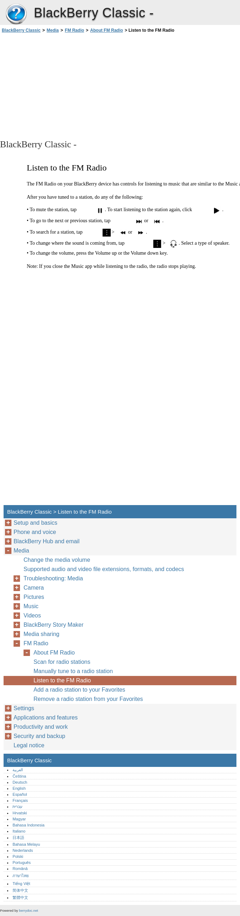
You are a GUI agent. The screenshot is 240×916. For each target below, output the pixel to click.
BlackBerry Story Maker (53, 625)
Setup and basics (35, 523)
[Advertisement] (63, 86)
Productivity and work (41, 727)
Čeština (19, 776)
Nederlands (22, 850)
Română (19, 868)
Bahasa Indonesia (28, 825)
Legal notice (29, 745)
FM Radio (74, 30)
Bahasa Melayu (26, 844)
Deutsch (19, 782)
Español (19, 794)
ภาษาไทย (20, 876)
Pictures (34, 597)
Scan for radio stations (62, 662)
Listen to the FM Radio (62, 680)
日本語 (18, 837)
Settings (24, 708)
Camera (34, 588)
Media (53, 30)
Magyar (19, 819)
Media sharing (42, 634)
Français (20, 800)
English (19, 788)
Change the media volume (57, 560)
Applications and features (46, 717)
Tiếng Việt (21, 883)
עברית (17, 806)
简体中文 (20, 890)
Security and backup (39, 736)
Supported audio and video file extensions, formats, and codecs (104, 569)
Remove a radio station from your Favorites (88, 699)
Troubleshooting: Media (53, 578)
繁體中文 (20, 897)
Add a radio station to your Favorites (79, 690)
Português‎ (21, 862)
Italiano (18, 831)
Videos (32, 615)
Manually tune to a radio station (73, 671)
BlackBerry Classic (16, 14)
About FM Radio (106, 30)
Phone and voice (35, 532)
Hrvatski (19, 813)
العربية (17, 770)
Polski (17, 856)
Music (31, 606)
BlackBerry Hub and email (47, 541)
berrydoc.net (28, 910)
